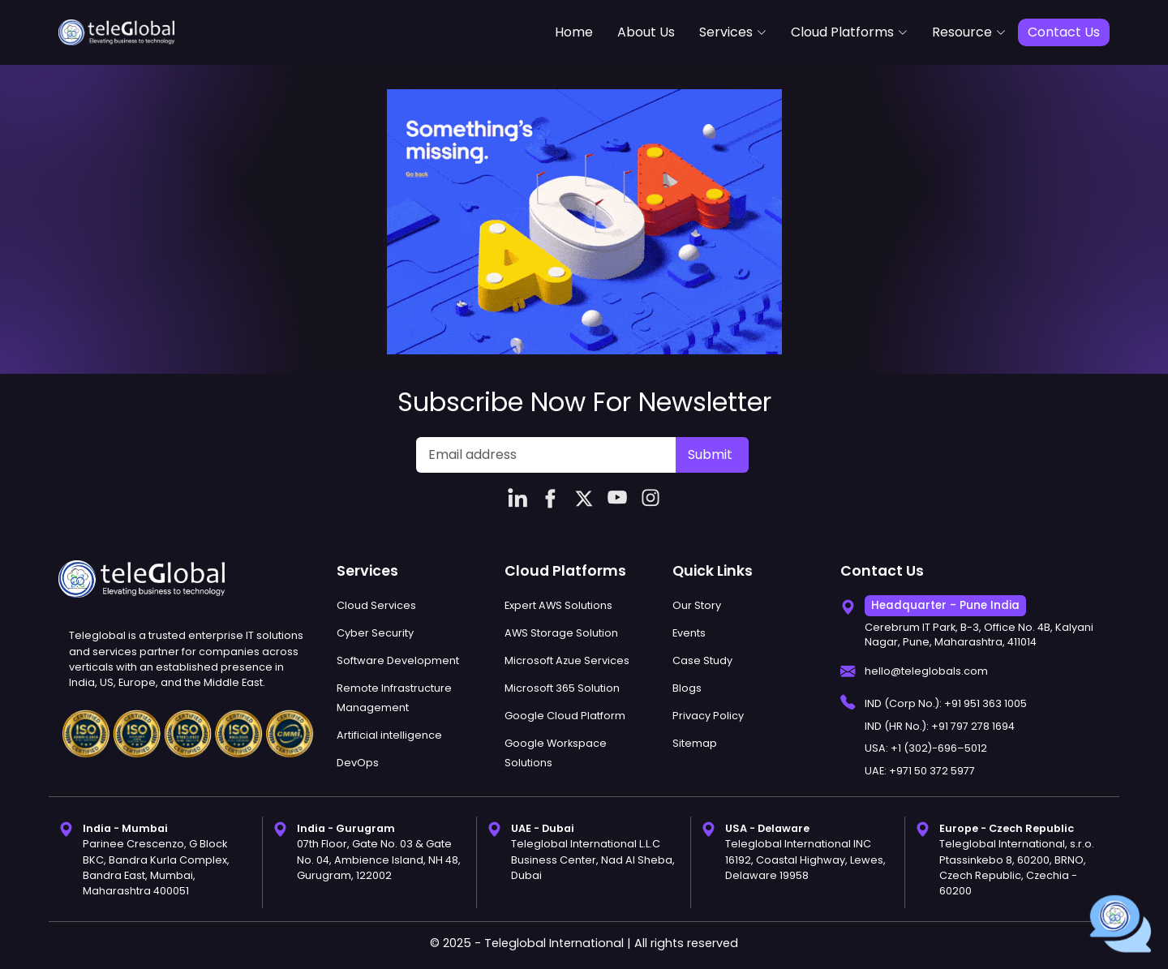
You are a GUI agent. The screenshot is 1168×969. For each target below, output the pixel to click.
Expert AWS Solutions (558, 605)
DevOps (358, 763)
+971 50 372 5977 (932, 771)
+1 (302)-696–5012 (939, 748)
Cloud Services (376, 605)
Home (574, 32)
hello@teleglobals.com (926, 671)
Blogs (687, 688)
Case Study (702, 660)
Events (689, 633)
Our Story (696, 605)
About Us (646, 32)
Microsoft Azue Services (567, 660)
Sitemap (694, 743)
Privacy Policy (708, 715)
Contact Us (1064, 32)
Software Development (398, 660)
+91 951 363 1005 (985, 703)
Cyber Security (375, 633)
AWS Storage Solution (561, 633)
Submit (710, 454)
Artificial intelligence (389, 735)
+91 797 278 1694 (973, 726)
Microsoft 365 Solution (562, 688)
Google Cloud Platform (565, 715)
